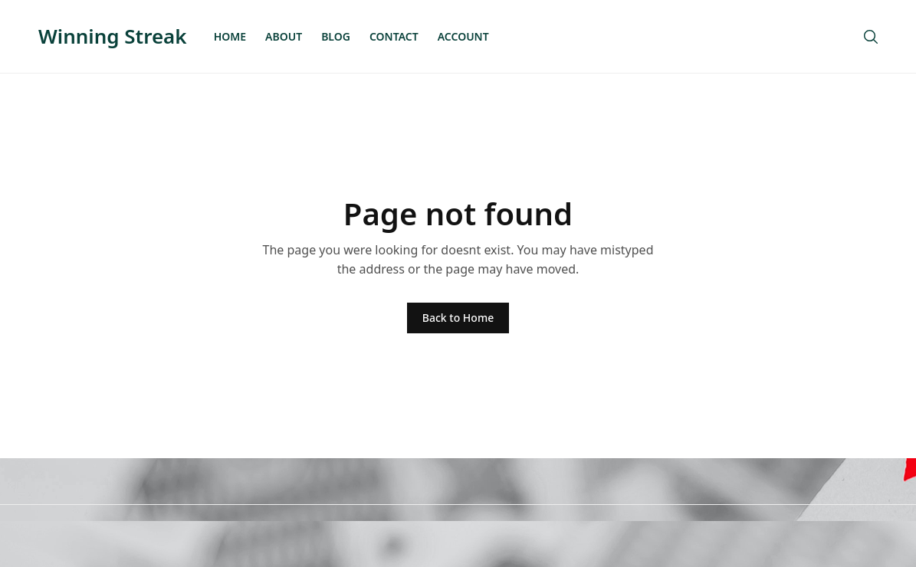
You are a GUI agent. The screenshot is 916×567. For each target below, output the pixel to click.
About (283, 36)
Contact (394, 36)
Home (230, 36)
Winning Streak (112, 36)
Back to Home (458, 317)
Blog (335, 36)
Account (463, 36)
